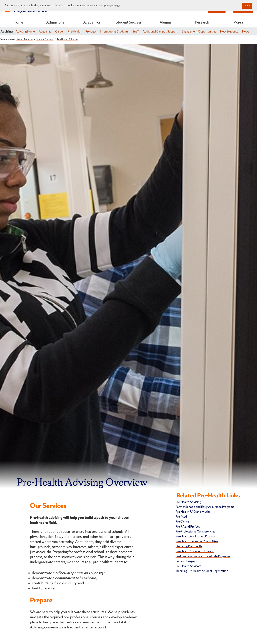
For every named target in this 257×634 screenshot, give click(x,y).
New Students (229, 31)
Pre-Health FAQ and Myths (193, 512)
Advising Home (25, 31)
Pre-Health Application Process (195, 536)
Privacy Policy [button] (112, 5)
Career (59, 31)
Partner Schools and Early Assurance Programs (205, 507)
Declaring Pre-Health (189, 546)
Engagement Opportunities (199, 31)
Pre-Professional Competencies (195, 531)
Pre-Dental (182, 521)
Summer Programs (187, 561)
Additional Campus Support (160, 31)
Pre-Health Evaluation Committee (197, 541)
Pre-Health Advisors (188, 566)
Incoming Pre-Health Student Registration (202, 571)
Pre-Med (181, 517)
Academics (91, 22)
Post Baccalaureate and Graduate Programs (203, 556)
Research (202, 22)
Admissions (55, 22)
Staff (135, 31)
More (237, 22)
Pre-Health (74, 31)
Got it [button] (247, 5)
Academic (45, 31)
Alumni (165, 22)
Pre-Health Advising (188, 502)
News (245, 31)
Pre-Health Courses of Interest (195, 551)
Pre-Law (90, 31)
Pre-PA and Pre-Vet (188, 526)
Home (18, 22)
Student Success (128, 22)
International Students (114, 31)
